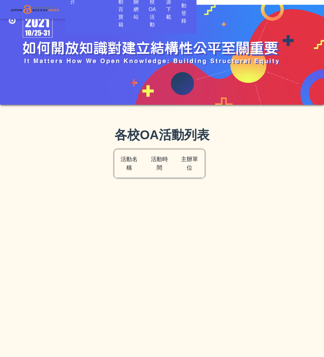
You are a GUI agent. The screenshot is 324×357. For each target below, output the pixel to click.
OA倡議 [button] (99, 9)
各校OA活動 (203, 9)
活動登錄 (299, 9)
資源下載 (237, 9)
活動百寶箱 (136, 9)
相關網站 (169, 9)
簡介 (75, 9)
